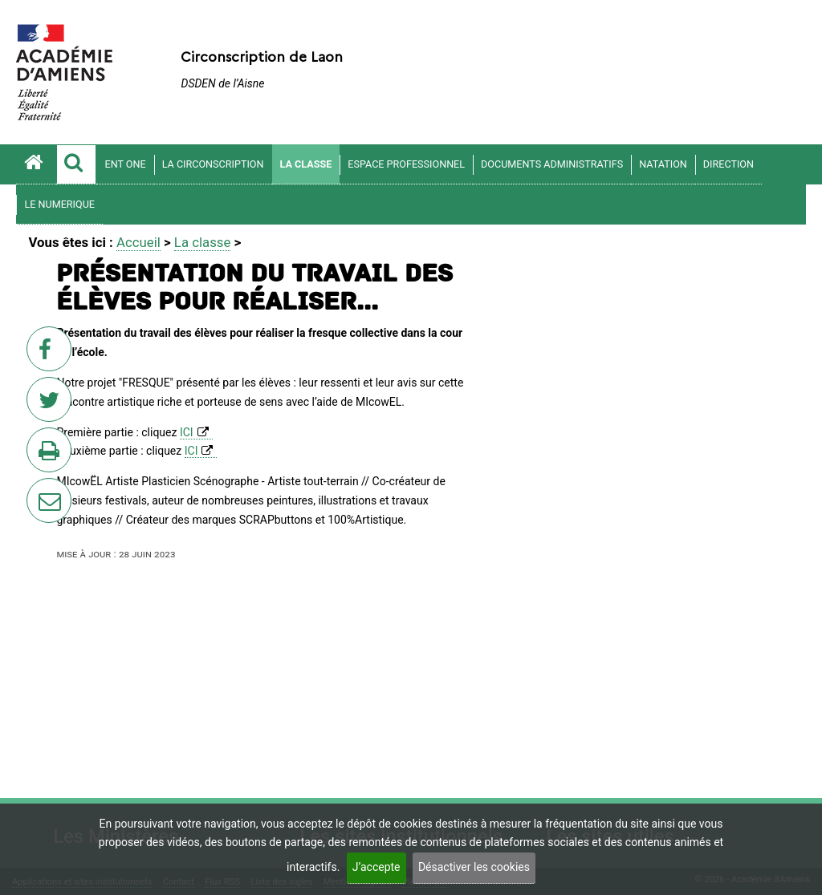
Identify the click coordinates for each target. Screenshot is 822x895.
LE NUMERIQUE (59, 204)
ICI (186, 432)
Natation (663, 164)
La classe (306, 164)
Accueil (138, 242)
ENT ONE (124, 164)
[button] (76, 164)
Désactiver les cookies (474, 867)
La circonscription (213, 164)
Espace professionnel (406, 164)
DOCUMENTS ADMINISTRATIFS (552, 164)
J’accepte (376, 867)
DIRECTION (728, 164)
